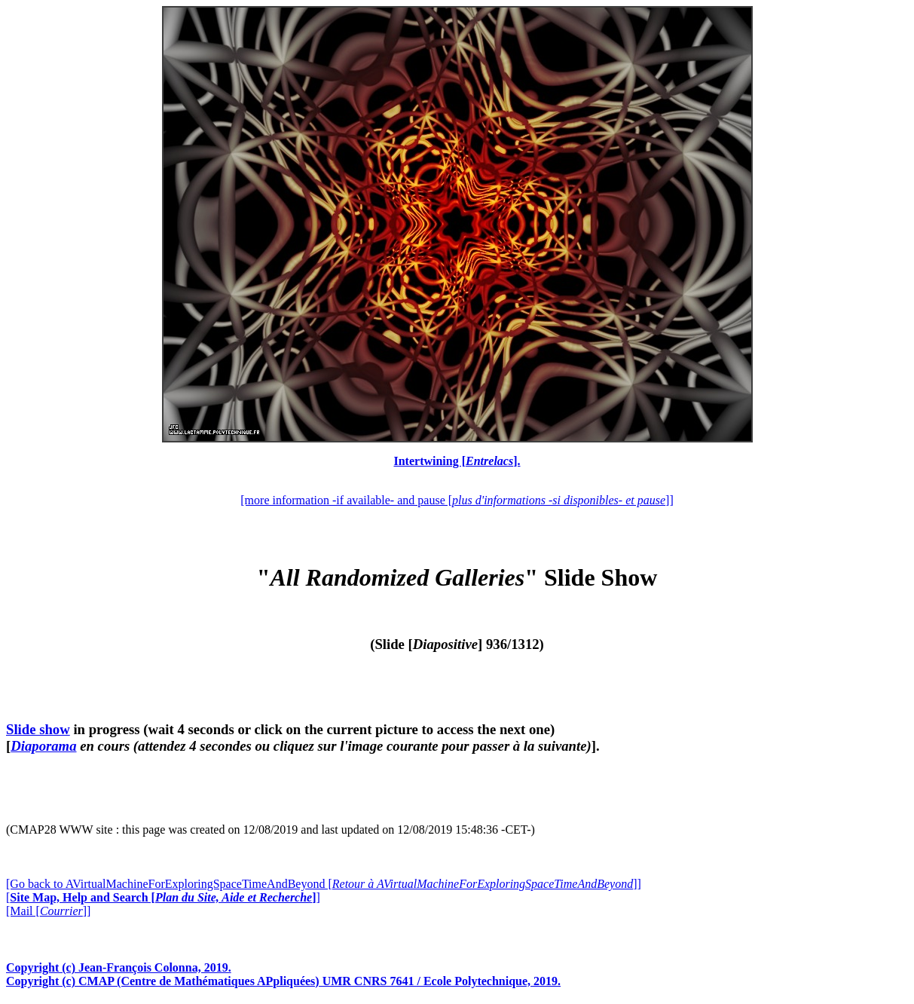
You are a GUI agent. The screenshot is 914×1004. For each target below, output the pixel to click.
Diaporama (43, 746)
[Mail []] (48, 911)
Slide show (38, 729)
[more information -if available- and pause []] (456, 500)
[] (163, 897)
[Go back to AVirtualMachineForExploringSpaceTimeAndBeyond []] (323, 883)
